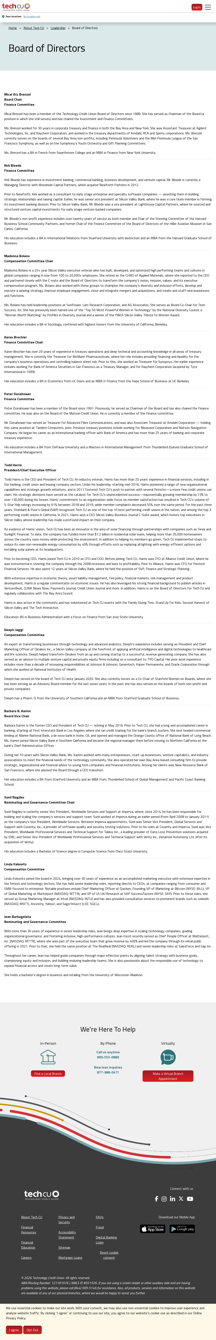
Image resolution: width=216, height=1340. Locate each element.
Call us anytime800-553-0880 (108, 1055)
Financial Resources (28, 1230)
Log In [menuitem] (197, 7)
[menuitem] (16, 7)
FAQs (100, 1217)
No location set (31, 16)
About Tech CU (31, 1217)
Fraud (100, 1227)
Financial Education (28, 1245)
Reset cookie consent (109, 1255)
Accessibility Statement (67, 1235)
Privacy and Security (66, 1219)
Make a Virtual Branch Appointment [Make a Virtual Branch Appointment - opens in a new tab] (168, 1076)
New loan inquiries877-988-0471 (108, 1070)
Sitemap (64, 1247)
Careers (26, 1257)
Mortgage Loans (70, 1257)
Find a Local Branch (48, 1073)
